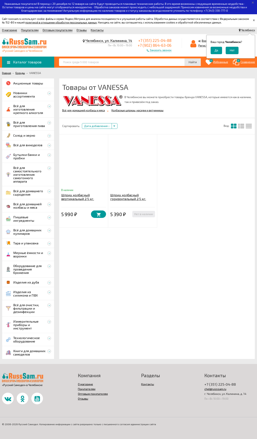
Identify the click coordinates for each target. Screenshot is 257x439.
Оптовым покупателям (57, 30)
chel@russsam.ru (215, 389)
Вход (205, 40)
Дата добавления (97, 126)
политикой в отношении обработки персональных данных (61, 22)
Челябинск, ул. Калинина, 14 (109, 40)
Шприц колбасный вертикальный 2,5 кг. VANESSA (77, 198)
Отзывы (81, 30)
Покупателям (30, 30)
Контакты (97, 30)
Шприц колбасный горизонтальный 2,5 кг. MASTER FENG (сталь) (128, 198)
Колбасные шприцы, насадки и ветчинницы (137, 110)
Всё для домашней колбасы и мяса (83, 110)
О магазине (9, 30)
